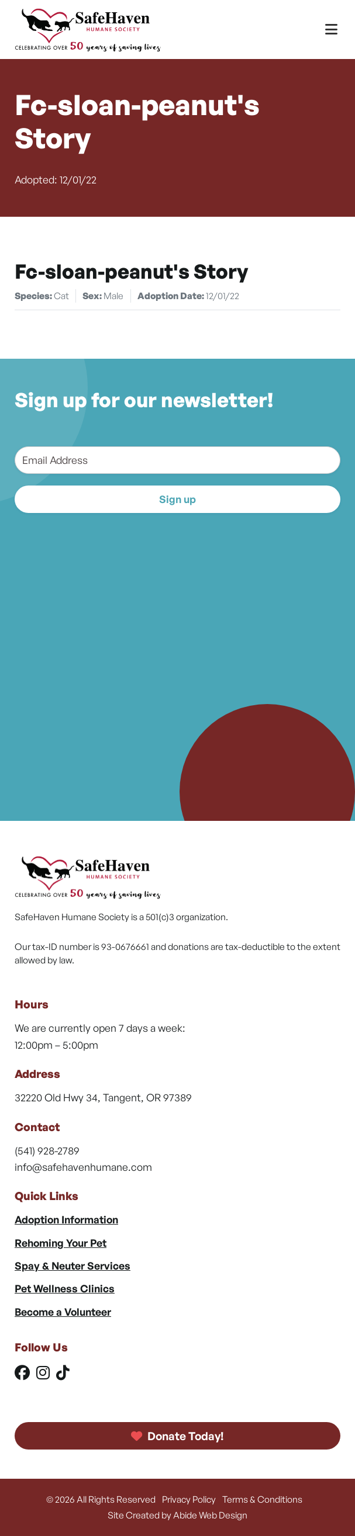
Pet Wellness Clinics (65, 1288)
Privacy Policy (189, 1499)
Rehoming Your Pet (60, 1242)
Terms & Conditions (262, 1499)
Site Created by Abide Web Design (177, 1515)
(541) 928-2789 (47, 1150)
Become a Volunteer (63, 1311)
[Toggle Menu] (331, 29)
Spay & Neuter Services (72, 1265)
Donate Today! (178, 1436)
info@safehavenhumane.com (83, 1166)
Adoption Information (66, 1219)
